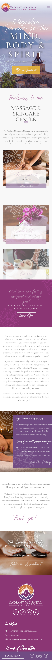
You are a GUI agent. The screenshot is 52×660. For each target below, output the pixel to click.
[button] (48, 7)
